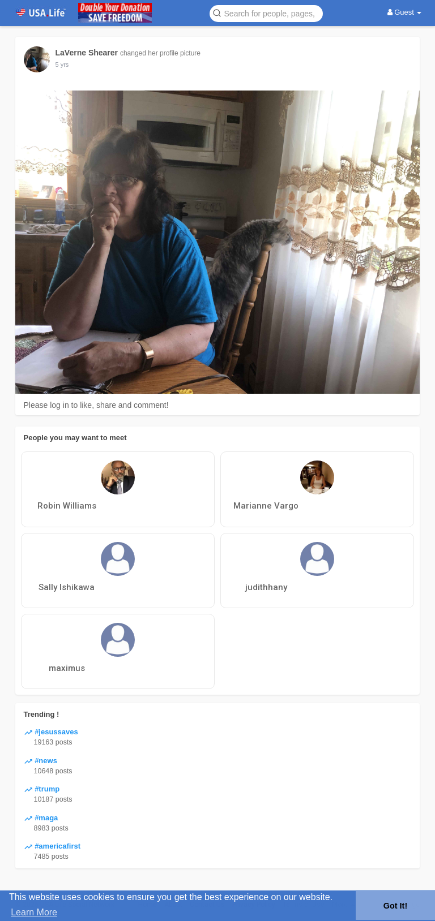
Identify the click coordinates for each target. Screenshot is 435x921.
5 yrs (62, 64)
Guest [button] (404, 12)
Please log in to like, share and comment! (96, 405)
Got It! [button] (395, 905)
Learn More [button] (34, 912)
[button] (266, 12)
